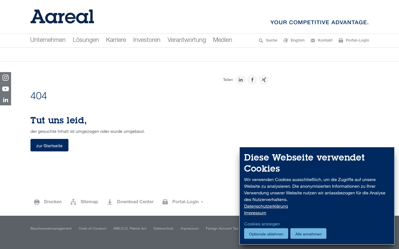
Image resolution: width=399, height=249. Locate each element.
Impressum (190, 228)
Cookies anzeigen (262, 224)
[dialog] (317, 196)
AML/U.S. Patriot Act (129, 228)
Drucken (53, 202)
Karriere (116, 40)
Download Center (135, 202)
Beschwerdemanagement (50, 228)
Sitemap (89, 202)
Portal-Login (186, 202)
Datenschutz (163, 228)
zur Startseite (49, 145)
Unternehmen (48, 40)
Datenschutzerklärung (266, 206)
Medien (222, 40)
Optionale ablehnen (266, 234)
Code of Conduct (92, 228)
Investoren (146, 40)
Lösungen (86, 40)
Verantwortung (187, 40)
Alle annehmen (308, 234)
